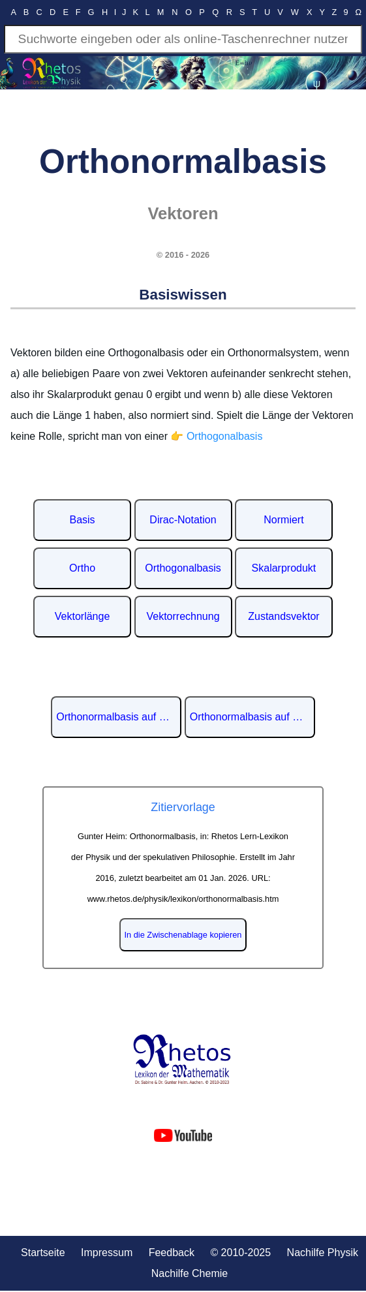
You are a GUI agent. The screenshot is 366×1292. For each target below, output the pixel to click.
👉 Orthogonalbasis (216, 436)
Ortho (82, 568)
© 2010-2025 (240, 1252)
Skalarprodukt (284, 568)
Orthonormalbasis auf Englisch (252, 716)
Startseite (43, 1252)
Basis (82, 519)
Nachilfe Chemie (189, 1273)
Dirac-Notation (182, 519)
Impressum (106, 1252)
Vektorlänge (82, 616)
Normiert (283, 519)
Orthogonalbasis (183, 568)
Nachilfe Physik (322, 1252)
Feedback (171, 1252)
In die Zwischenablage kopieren (183, 935)
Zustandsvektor (283, 616)
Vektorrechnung (182, 616)
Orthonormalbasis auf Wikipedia (118, 716)
